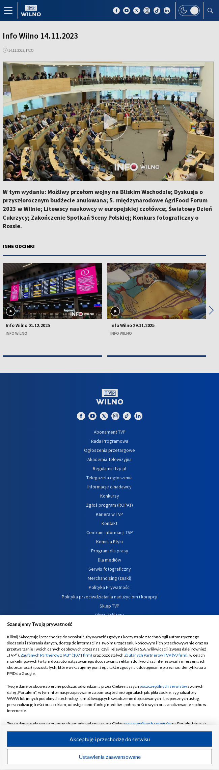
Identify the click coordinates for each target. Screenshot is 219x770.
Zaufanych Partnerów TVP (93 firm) (156, 655)
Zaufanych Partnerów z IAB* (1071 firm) (56, 655)
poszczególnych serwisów (163, 686)
